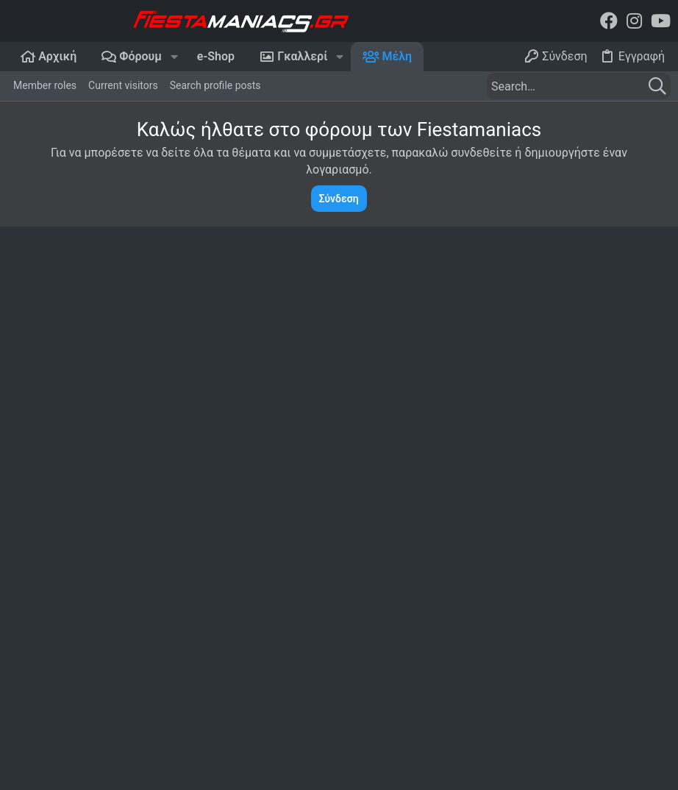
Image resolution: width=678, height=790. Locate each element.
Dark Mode (37, 731)
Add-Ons (312, 769)
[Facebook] (609, 21)
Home (468, 549)
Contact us (479, 594)
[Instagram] (634, 21)
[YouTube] (661, 21)
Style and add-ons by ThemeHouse (499, 769)
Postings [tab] (275, 415)
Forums (472, 572)
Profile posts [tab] (48, 415)
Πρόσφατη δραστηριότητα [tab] (167, 415)
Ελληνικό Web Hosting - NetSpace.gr (116, 553)
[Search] (579, 86)
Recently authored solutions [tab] (386, 415)
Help (581, 731)
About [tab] (491, 415)
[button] (174, 56)
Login (20, 681)
